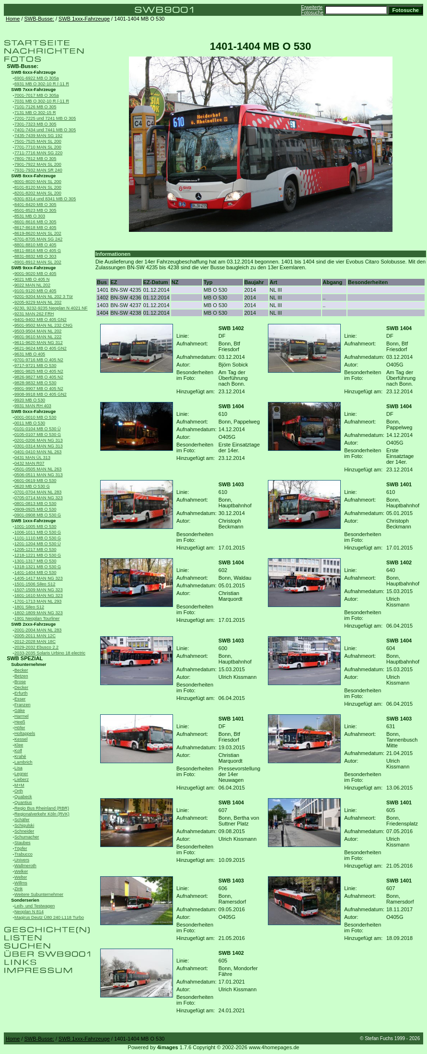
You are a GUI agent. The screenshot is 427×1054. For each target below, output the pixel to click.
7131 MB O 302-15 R (35, 112)
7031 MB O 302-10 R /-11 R (41, 101)
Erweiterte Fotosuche (312, 10)
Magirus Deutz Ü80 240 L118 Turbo (49, 917)
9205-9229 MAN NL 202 (37, 302)
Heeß (19, 722)
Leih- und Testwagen (34, 906)
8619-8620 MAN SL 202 (37, 233)
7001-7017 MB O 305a (36, 95)
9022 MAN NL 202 (32, 285)
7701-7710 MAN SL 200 (37, 147)
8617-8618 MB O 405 (35, 227)
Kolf (18, 750)
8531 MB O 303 (29, 216)
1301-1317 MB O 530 (35, 561)
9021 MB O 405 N (31, 279)
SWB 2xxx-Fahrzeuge (33, 624)
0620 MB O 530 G (32, 486)
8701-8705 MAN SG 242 (38, 239)
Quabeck (23, 796)
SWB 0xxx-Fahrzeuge (33, 411)
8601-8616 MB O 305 (35, 221)
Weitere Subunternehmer (38, 894)
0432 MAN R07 (29, 463)
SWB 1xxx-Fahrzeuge (84, 19)
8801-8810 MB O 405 (35, 244)
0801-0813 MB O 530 (35, 503)
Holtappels (24, 733)
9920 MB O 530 (29, 400)
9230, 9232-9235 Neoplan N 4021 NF (51, 308)
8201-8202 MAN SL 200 (37, 193)
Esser (19, 699)
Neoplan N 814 (29, 911)
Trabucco (23, 854)
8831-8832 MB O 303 (35, 256)
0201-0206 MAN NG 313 (38, 440)
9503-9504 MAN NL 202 (37, 331)
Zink (18, 888)
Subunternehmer (28, 664)
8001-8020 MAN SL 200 (37, 181)
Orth (18, 791)
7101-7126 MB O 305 (35, 106)
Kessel (20, 739)
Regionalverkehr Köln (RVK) (41, 814)
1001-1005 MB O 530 (35, 526)
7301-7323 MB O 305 (35, 124)
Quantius (23, 802)
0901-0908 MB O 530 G (37, 515)
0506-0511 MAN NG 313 (38, 474)
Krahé (20, 756)
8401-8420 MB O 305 (35, 204)
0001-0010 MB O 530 (35, 417)
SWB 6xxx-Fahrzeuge (33, 72)
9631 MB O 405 (29, 354)
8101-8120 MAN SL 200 (37, 187)
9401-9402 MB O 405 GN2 (40, 319)
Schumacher (26, 837)
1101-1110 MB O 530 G (37, 538)
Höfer (19, 727)
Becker (21, 670)
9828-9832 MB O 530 (35, 382)
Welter (20, 877)
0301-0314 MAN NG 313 (38, 446)
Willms (20, 883)
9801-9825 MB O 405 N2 (38, 371)
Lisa (18, 768)
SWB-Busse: (39, 19)
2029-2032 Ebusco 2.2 (36, 647)
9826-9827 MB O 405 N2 (38, 377)
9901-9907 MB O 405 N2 (38, 388)
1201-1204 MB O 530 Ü (37, 543)
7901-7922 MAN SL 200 (37, 164)
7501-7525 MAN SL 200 (37, 141)
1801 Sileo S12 (29, 607)
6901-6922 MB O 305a (36, 78)
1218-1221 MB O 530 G (37, 555)
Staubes (22, 842)
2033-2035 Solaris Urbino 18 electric (49, 653)
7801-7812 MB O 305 (35, 158)
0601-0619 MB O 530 (35, 480)
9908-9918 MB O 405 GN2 (40, 394)
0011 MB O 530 (29, 423)
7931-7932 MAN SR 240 (38, 170)
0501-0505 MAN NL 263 (37, 469)
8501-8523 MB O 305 (35, 210)
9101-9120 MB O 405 (35, 290)
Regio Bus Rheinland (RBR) (41, 808)
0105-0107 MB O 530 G (37, 434)
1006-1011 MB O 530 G (37, 532)
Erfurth (20, 693)
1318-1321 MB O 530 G (37, 566)
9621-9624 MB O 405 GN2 (40, 348)
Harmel (21, 716)
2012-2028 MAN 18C (35, 641)
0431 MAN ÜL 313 (32, 457)
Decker (21, 687)
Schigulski (24, 825)
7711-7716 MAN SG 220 (38, 152)
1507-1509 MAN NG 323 (38, 589)
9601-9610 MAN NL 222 (37, 336)
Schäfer (22, 819)
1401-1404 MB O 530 (35, 572)
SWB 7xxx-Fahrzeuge (33, 89)
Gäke (19, 710)
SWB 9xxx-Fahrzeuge (33, 267)
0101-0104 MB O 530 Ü (37, 428)
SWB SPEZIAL (25, 658)
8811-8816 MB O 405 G (37, 250)
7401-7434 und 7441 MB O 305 (45, 129)
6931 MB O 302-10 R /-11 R (41, 83)
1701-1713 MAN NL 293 (37, 601)
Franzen (22, 704)
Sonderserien (25, 900)
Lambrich (23, 762)
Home (13, 19)
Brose (20, 681)
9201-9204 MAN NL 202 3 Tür (43, 296)
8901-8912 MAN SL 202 (37, 262)
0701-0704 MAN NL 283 (37, 492)
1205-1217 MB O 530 (35, 549)
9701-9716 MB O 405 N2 (38, 359)
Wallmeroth (25, 865)
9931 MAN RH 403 (32, 405)
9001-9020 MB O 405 (35, 273)
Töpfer (20, 848)
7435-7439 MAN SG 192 (38, 135)
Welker (21, 871)
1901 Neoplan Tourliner (37, 618)
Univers (21, 860)
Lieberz (21, 779)
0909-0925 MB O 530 (35, 509)
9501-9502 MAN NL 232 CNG (43, 325)
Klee (18, 745)
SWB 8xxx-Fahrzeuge (33, 175)
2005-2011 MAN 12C (35, 635)
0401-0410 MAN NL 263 (37, 451)
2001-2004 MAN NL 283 (37, 630)
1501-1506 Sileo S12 (35, 584)
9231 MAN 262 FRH (34, 313)
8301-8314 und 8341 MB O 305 (45, 198)
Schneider (24, 831)
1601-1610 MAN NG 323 (38, 595)
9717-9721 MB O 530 (35, 365)
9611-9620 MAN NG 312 (38, 342)
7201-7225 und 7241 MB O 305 (45, 118)
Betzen (21, 676)
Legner (21, 773)
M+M (19, 785)
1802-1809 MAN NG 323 (38, 612)
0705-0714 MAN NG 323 (38, 497)
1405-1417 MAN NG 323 (38, 578)
